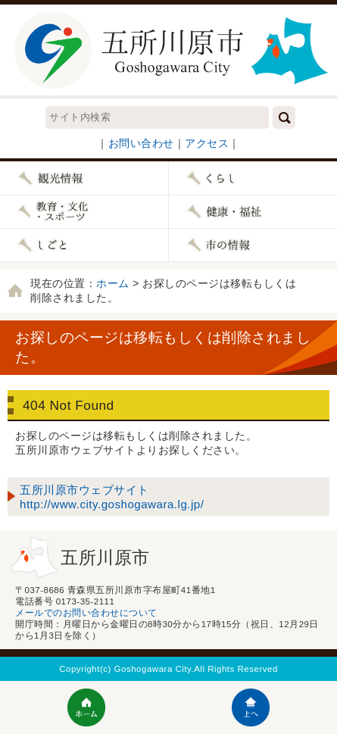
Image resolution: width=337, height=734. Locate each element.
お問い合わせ (141, 143)
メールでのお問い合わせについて (86, 612)
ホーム (112, 283)
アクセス (207, 143)
